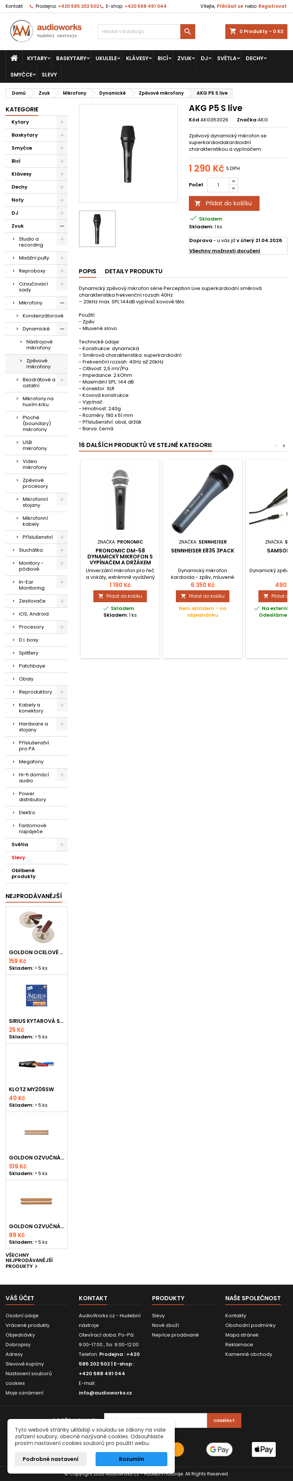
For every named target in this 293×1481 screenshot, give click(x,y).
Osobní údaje (22, 1315)
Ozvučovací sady (33, 286)
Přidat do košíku (223, 203)
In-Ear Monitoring (32, 584)
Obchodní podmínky (250, 1325)
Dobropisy (18, 1344)
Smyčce (21, 74)
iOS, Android (34, 613)
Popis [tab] (87, 271)
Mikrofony (30, 302)
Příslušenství (38, 537)
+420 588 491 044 (146, 6)
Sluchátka (31, 550)
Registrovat (272, 6)
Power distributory (32, 796)
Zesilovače (32, 600)
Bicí (163, 58)
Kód (194, 120)
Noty (18, 199)
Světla (226, 58)
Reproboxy (32, 270)
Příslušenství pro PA (34, 745)
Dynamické (36, 328)
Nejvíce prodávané (175, 1334)
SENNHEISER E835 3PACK (202, 550)
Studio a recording (31, 241)
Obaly (26, 678)
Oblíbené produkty (24, 873)
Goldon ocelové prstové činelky (36, 952)
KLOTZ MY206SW (31, 1089)
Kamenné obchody (248, 1354)
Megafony (31, 761)
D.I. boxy (28, 639)
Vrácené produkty (27, 1325)
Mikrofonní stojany (35, 502)
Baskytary (71, 58)
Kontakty (235, 1315)
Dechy (254, 58)
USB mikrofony (35, 445)
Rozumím (131, 1459)
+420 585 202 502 (78, 6)
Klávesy (137, 58)
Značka (247, 120)
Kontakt (14, 6)
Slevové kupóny (25, 1363)
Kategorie (22, 109)
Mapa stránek (242, 1334)
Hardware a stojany (33, 726)
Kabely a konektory (31, 707)
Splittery (28, 652)
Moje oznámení (25, 1392)
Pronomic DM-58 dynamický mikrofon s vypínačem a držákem (120, 556)
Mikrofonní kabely (35, 521)
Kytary (37, 58)
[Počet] (218, 184)
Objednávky (20, 1334)
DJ (204, 58)
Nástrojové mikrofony (39, 344)
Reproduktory (35, 691)
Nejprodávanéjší (34, 896)
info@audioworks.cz (105, 1392)
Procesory (31, 626)
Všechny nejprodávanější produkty (29, 1261)
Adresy (14, 1354)
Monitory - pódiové (31, 566)
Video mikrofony (35, 464)
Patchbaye (32, 665)
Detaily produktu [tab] (133, 271)
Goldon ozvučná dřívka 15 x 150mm (36, 1226)
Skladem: (201, 227)
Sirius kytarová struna (36, 1021)
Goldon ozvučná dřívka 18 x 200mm (36, 1158)
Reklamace (239, 1344)
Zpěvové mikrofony (38, 363)
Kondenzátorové (43, 315)
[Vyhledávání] (147, 31)
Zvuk (184, 58)
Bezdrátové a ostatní (39, 382)
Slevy (49, 74)
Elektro (27, 812)
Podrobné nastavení (50, 1459)
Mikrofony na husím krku (38, 401)
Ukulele (106, 58)
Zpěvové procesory (35, 483)
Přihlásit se (230, 6)
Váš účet (20, 1298)
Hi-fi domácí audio (34, 777)
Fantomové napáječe (32, 828)
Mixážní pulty (34, 257)
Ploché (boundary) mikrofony (37, 423)
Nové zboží (165, 1325)
